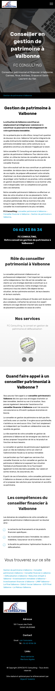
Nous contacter (27, 656)
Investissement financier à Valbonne (18, 582)
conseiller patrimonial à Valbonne (32, 211)
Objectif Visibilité (27, 679)
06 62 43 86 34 (29, 643)
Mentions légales (27, 659)
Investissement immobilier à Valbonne (29, 579)
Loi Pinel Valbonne (11, 584)
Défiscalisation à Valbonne (16, 576)
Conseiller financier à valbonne (37, 573)
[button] (24, 359)
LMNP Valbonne (42, 582)
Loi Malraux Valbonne (22, 587)
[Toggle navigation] (51, 4)
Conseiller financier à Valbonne (16, 214)
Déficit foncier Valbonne (31, 584)
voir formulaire (26, 640)
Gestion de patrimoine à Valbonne (17, 95)
